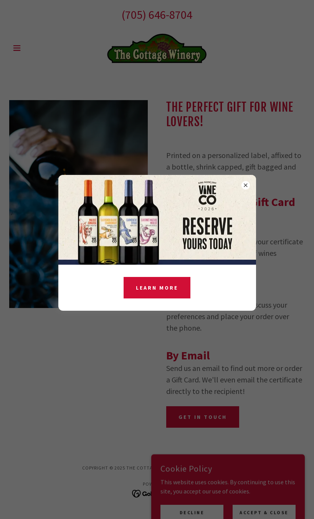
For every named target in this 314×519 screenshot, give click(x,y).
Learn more (157, 287)
